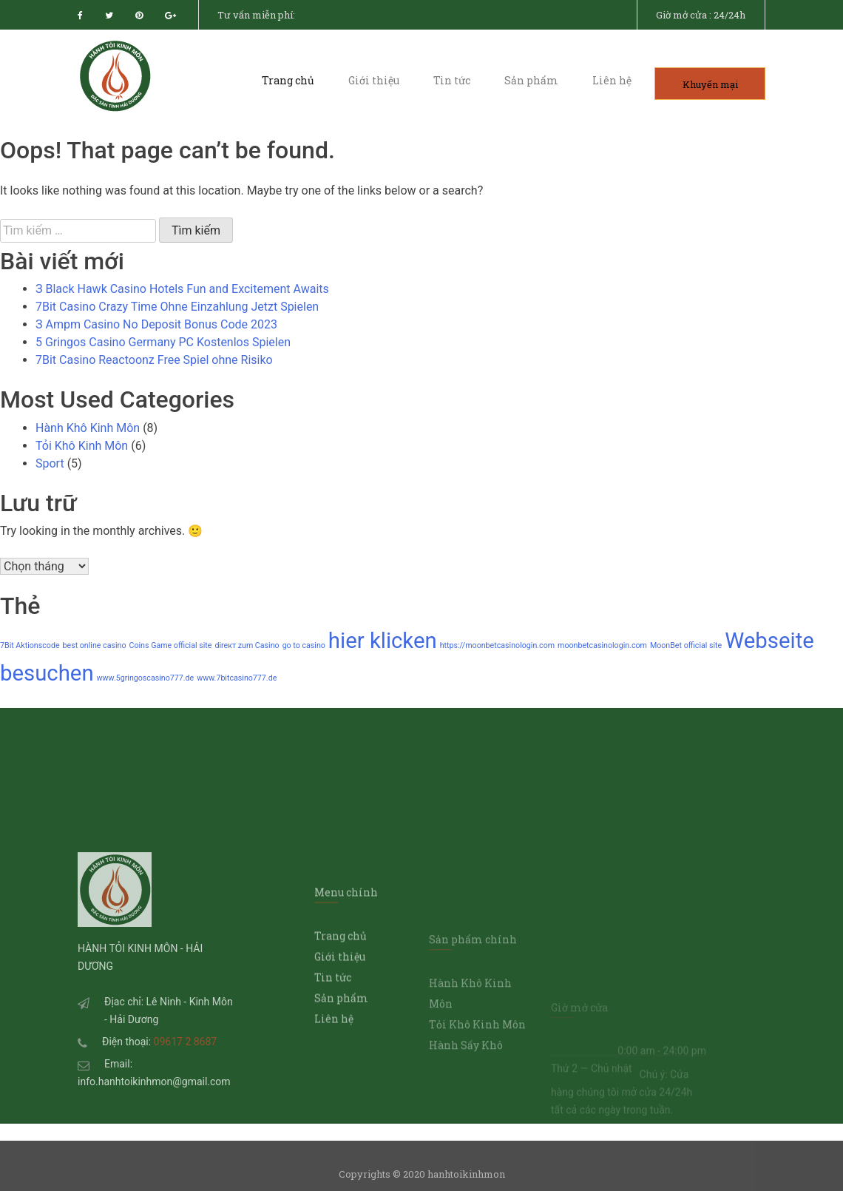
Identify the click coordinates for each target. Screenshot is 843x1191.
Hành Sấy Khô (466, 1126)
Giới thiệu (373, 80)
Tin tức (451, 80)
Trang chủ (288, 80)
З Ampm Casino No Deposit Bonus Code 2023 (156, 324)
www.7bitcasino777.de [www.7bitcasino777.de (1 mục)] (237, 678)
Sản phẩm (531, 80)
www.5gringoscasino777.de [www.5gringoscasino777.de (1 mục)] (145, 678)
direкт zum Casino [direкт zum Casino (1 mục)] (246, 645)
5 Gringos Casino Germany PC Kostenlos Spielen (163, 342)
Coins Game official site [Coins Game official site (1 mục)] (170, 645)
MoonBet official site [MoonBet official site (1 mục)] (686, 645)
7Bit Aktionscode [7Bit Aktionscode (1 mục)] (30, 645)
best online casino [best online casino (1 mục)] (94, 645)
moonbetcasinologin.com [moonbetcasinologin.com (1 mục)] (602, 645)
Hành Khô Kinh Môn (87, 428)
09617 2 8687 (185, 1106)
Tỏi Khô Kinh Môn (81, 446)
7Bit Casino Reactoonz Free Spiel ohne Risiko (154, 360)
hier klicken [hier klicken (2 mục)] (382, 640)
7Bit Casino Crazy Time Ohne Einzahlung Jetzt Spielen (177, 307)
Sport (49, 463)
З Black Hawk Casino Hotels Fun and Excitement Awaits (182, 289)
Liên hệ (612, 80)
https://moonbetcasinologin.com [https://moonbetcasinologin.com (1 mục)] (497, 645)
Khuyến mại (710, 83)
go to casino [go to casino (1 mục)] (303, 645)
